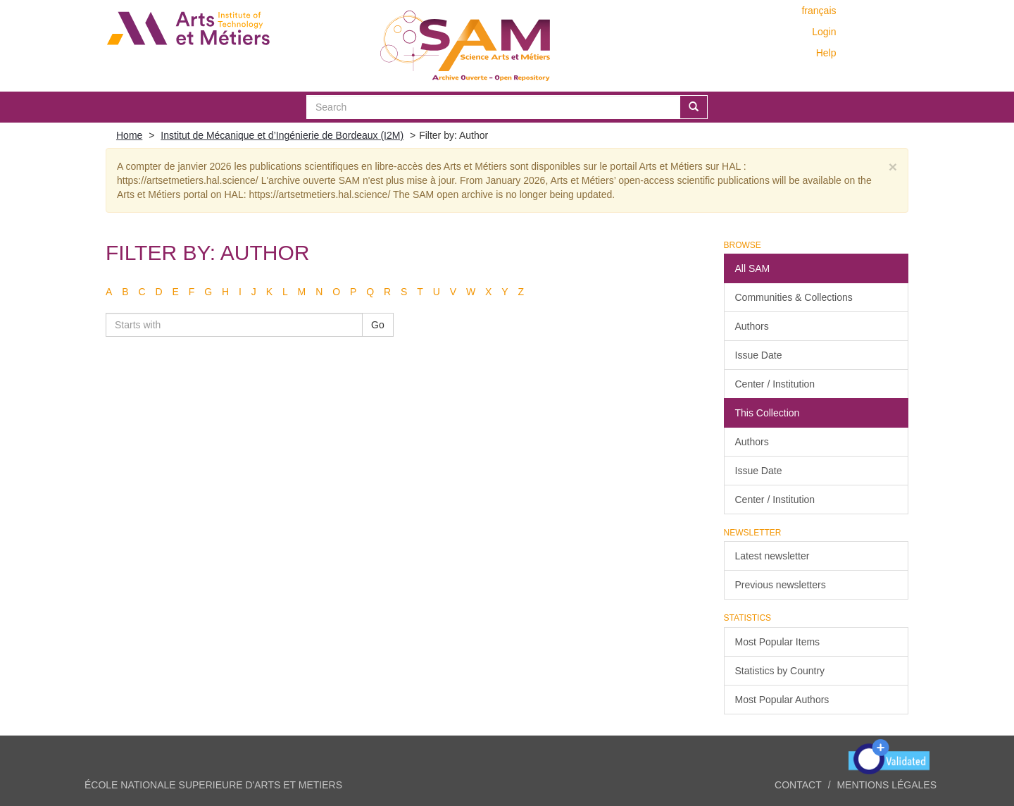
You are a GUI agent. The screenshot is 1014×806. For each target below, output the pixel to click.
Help (826, 52)
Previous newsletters (780, 584)
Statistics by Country (780, 670)
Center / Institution (775, 384)
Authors (752, 326)
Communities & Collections (794, 297)
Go (377, 324)
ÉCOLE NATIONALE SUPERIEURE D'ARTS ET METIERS (213, 784)
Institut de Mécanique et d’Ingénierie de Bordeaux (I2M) (282, 135)
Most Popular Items (777, 641)
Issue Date (758, 355)
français (818, 10)
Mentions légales (887, 784)
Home (129, 135)
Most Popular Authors (782, 699)
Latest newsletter (772, 556)
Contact (798, 784)
